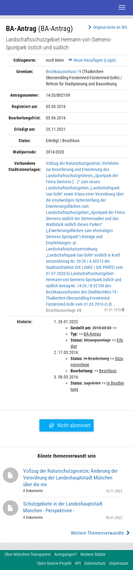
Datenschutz (95, 563)
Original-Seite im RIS (107, 27)
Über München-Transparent (28, 554)
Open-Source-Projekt (54, 563)
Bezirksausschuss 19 (63, 71)
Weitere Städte (93, 554)
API (78, 563)
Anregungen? (65, 554)
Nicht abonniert (69, 424)
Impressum (118, 563)
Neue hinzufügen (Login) (92, 60)
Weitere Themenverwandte (100, 533)
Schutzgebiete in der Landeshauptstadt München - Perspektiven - (63, 507)
